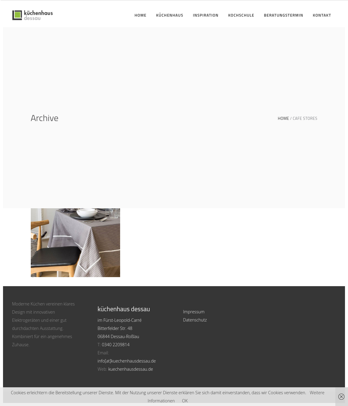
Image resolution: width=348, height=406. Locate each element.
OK (185, 401)
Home (283, 118)
